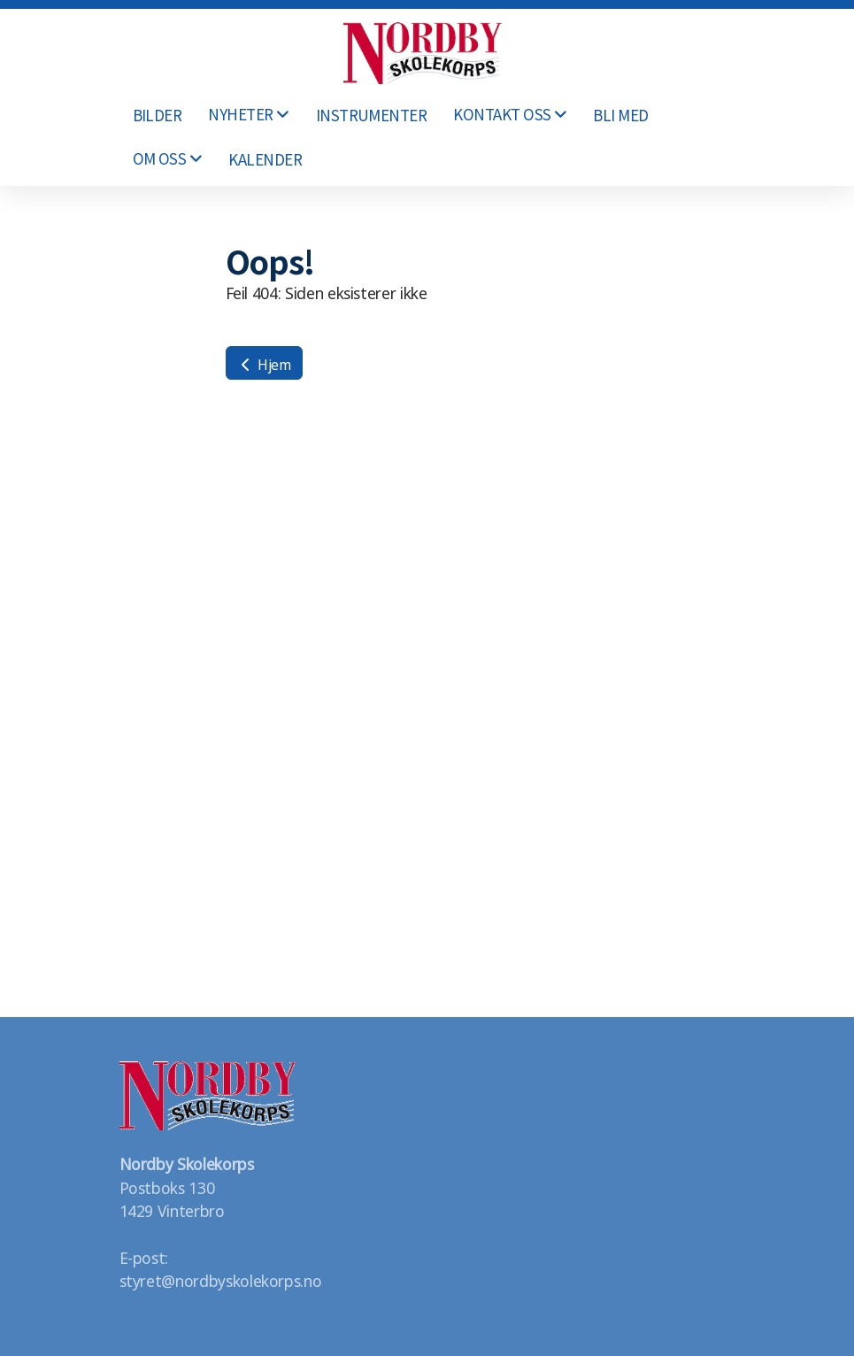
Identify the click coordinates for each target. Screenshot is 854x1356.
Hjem (264, 363)
